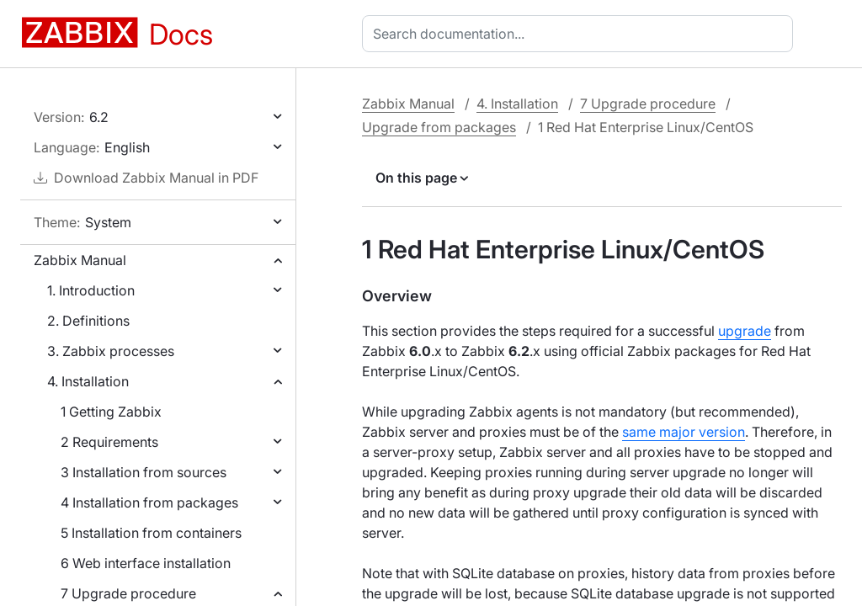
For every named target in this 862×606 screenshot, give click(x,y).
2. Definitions (88, 320)
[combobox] (581, 34)
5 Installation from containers (151, 532)
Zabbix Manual (80, 260)
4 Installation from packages (149, 502)
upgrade (744, 330)
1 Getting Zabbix (111, 411)
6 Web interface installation (146, 563)
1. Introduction (91, 290)
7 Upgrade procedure (128, 593)
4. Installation (88, 381)
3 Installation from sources (143, 472)
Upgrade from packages (439, 127)
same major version (683, 431)
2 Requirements (109, 441)
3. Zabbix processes (110, 351)
